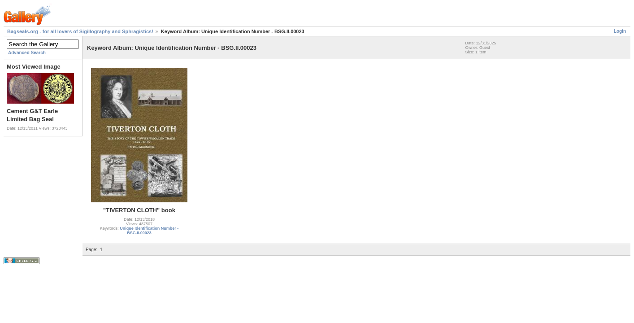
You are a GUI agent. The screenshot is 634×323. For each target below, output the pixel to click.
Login (620, 31)
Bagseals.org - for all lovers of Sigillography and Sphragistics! (80, 31)
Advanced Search (27, 52)
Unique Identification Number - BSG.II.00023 (149, 230)
